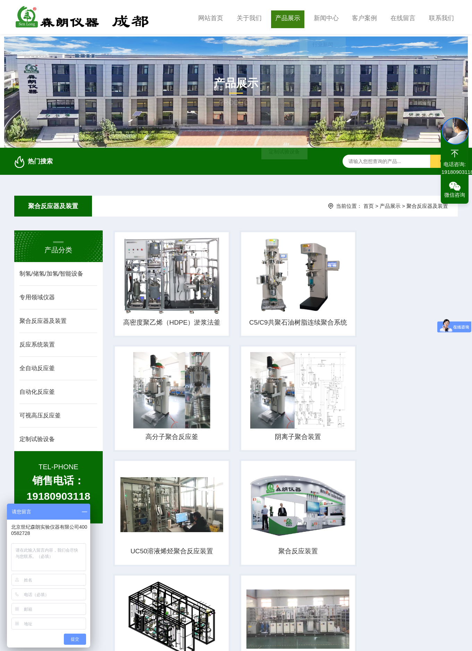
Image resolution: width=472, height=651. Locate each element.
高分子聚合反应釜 (388, 321)
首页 (368, 203)
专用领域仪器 (37, 295)
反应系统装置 (37, 342)
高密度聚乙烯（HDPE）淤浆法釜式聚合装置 (165, 322)
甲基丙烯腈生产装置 (165, 559)
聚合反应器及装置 (53, 203)
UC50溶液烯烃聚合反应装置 (276, 441)
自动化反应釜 (37, 389)
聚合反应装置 (388, 440)
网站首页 (210, 17)
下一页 (317, 600)
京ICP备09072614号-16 (229, 639)
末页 (344, 600)
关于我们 (249, 17)
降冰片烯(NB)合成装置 (276, 559)
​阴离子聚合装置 (165, 440)
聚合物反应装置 (388, 559)
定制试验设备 (37, 436)
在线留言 (402, 17)
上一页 (253, 600)
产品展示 (287, 17)
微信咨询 (454, 195)
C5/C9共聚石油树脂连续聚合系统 (276, 322)
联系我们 (441, 17)
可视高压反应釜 (40, 413)
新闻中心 (326, 17)
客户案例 (364, 17)
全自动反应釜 (37, 366)
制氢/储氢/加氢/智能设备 (51, 271)
